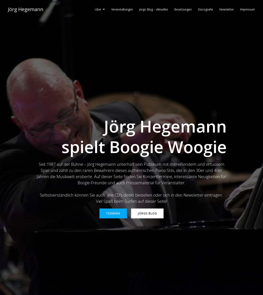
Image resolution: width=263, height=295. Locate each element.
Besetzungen (183, 9)
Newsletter (226, 9)
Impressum (247, 9)
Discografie (205, 9)
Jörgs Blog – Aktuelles (153, 9)
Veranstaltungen (122, 9)
